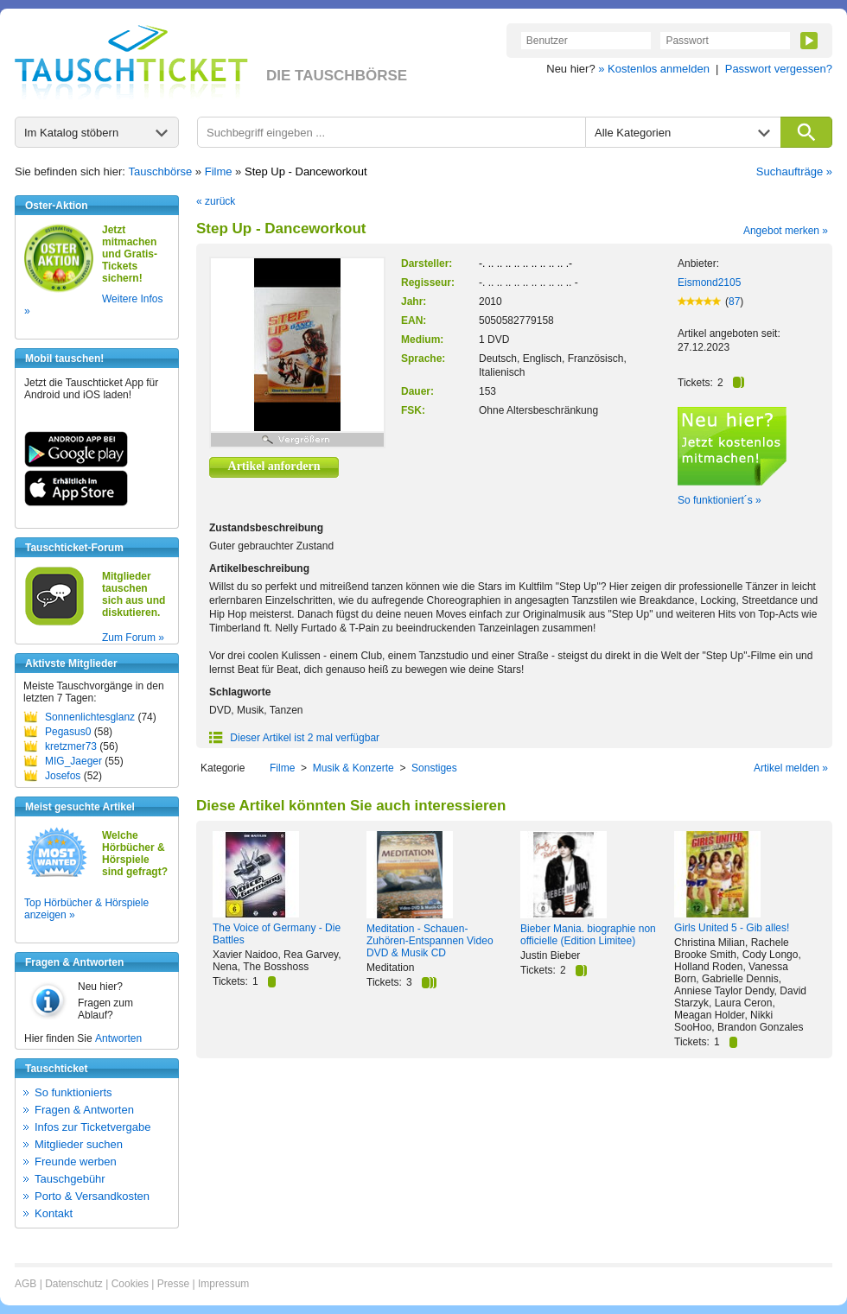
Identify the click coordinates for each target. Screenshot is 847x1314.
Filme (218, 171)
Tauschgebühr (70, 1178)
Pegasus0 (68, 732)
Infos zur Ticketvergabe (92, 1126)
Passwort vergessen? (778, 68)
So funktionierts (73, 1092)
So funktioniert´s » (719, 500)
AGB (25, 1284)
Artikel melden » (791, 768)
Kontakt (54, 1213)
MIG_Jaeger (73, 761)
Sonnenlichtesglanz (90, 717)
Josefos (62, 776)
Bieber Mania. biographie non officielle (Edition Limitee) (588, 935)
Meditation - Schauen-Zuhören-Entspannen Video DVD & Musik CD (430, 941)
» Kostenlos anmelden (654, 68)
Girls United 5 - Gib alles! (731, 928)
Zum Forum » (133, 638)
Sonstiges (434, 768)
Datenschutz (74, 1284)
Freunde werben (76, 1161)
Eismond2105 (709, 282)
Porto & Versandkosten (92, 1196)
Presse (173, 1284)
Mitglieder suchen (79, 1144)
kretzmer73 (71, 746)
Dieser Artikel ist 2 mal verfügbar (294, 738)
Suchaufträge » (794, 171)
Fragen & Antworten (84, 1109)
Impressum (223, 1284)
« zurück (215, 201)
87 (734, 301)
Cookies (130, 1284)
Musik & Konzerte (353, 768)
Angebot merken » (785, 231)
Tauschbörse (161, 171)
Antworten (118, 1038)
